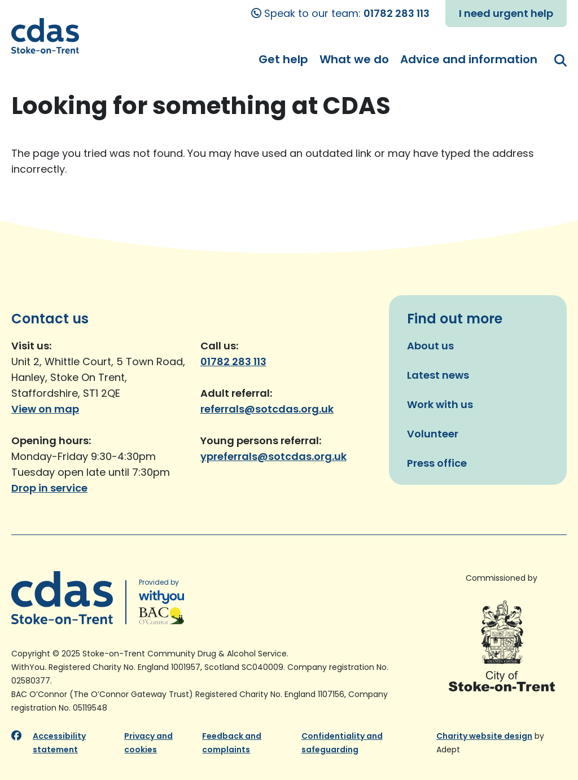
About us (430, 346)
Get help (283, 59)
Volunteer (432, 434)
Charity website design (484, 736)
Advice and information (468, 59)
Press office (437, 463)
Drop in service (49, 488)
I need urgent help (506, 13)
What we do (354, 59)
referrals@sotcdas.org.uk (267, 409)
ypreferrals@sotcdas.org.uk (273, 456)
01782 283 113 (397, 13)
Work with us (440, 404)
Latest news (438, 375)
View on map (45, 409)
